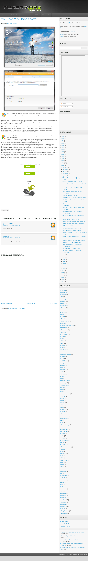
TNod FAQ (72, 31)
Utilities (15, 23)
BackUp (63, 316)
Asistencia (63, 312)
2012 (63, 270)
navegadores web (65, 394)
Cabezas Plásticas (65, 526)
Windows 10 (45, 15)
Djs (62, 338)
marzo (64, 263)
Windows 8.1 (64, 504)
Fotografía (63, 345)
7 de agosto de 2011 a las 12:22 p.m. (11, 225)
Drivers (63, 341)
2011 (63, 272)
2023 (63, 143)
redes (62, 436)
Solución (62, 34)
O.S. (62, 405)
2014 (63, 163)
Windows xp (64, 506)
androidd (63, 303)
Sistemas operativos (66, 447)
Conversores (64, 330)
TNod (62, 462)
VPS (62, 486)
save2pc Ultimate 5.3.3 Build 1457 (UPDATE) (74, 221)
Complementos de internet (67, 325)
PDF (62, 422)
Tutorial (63, 469)
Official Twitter (64, 521)
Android (23, 15)
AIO (62, 296)
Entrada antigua (53, 303)
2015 (63, 160)
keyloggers (63, 369)
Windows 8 (64, 502)
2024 (63, 141)
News (62, 400)
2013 (63, 165)
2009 (63, 277)
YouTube (63, 508)
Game (62, 347)
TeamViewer (64, 460)
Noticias (63, 402)
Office (62, 407)
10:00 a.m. (21, 22)
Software (63, 453)
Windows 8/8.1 (34, 15)
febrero (64, 266)
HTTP (62, 358)
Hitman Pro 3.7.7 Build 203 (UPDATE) (18, 19)
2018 (63, 154)
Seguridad (63, 444)
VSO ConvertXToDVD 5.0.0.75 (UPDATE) (73, 181)
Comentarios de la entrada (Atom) (16, 308)
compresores (64, 327)
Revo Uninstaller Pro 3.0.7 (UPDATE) (72, 219)
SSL (62, 458)
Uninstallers (64, 475)
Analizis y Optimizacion (66, 299)
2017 (63, 156)
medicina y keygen (65, 380)
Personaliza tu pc (65, 425)
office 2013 (64, 409)
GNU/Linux (64, 349)
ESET (62, 343)
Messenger (64, 383)
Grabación (63, 352)
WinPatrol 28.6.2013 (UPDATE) (70, 195)
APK (62, 310)
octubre (64, 171)
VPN (62, 484)
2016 (63, 158)
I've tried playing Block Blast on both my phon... (72, 532)
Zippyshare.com (65, 511)
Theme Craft (76, 554)
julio (64, 255)
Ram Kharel (7, 236)
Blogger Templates (83, 554)
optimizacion (64, 416)
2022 (63, 145)
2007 (63, 281)
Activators (63, 294)
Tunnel (62, 466)
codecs (63, 323)
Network (63, 398)
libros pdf (63, 374)
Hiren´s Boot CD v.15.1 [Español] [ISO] (72, 230)
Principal (4, 15)
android (63, 301)
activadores (64, 292)
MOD (62, 387)
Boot (62, 319)
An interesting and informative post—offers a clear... (73, 536)
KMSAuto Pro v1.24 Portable (70, 226)
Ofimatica (63, 411)
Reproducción (64, 440)
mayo (64, 259)
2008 (63, 279)
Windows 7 (14, 15)
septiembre (65, 173)
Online (62, 413)
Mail (62, 378)
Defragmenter (64, 334)
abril (64, 261)
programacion (64, 429)
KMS (62, 372)
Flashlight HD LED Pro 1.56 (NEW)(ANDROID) (74, 240)
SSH (62, 455)
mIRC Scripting (65, 385)
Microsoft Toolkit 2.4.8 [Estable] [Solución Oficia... (75, 197)
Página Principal (31, 303)
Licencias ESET (65, 524)
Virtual (62, 482)
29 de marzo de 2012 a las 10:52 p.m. (11, 237)
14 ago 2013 (16, 22)
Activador (63, 290)
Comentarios (64, 106)
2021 (63, 147)
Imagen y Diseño (65, 363)
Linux (62, 376)
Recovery (63, 433)
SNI (62, 451)
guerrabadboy (8, 224)
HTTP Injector (64, 360)
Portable (63, 427)
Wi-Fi (62, 491)
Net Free (63, 396)
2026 (63, 136)
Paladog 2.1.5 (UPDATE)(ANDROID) (72, 242)
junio (64, 257)
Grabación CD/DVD (66, 354)
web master (64, 489)
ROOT (62, 442)
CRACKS (63, 332)
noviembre (65, 169)
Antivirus (9, 23)
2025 (63, 138)
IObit (62, 367)
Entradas (63, 103)
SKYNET (63, 449)
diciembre (65, 167)
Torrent (63, 464)
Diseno (63, 336)
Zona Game (64, 513)
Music (62, 389)
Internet (63, 365)
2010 (63, 275)
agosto (64, 176)
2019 (63, 152)
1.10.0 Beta (69, 23)
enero (64, 268)
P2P (62, 420)
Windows (63, 493)
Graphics (63, 356)
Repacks (63, 438)
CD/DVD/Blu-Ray (65, 321)
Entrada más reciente (6, 303)
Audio (62, 314)
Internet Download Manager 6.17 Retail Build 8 (74, 223)
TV (62, 473)
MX (62, 391)
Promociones (64, 431)
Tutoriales (63, 471)
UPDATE (63, 477)
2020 (63, 149)
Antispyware (64, 305)
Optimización (64, 418)
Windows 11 (64, 497)
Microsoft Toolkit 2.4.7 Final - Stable (71, 248)
